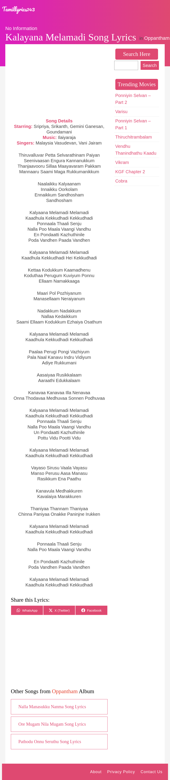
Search (150, 65)
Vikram (122, 162)
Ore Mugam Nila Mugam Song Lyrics (52, 724)
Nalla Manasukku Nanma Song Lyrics (52, 706)
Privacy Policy (121, 772)
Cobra (121, 181)
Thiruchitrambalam (133, 137)
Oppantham (157, 38)
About (96, 772)
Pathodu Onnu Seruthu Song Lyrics (49, 741)
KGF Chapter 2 (130, 171)
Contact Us (151, 772)
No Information (21, 28)
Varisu (121, 111)
